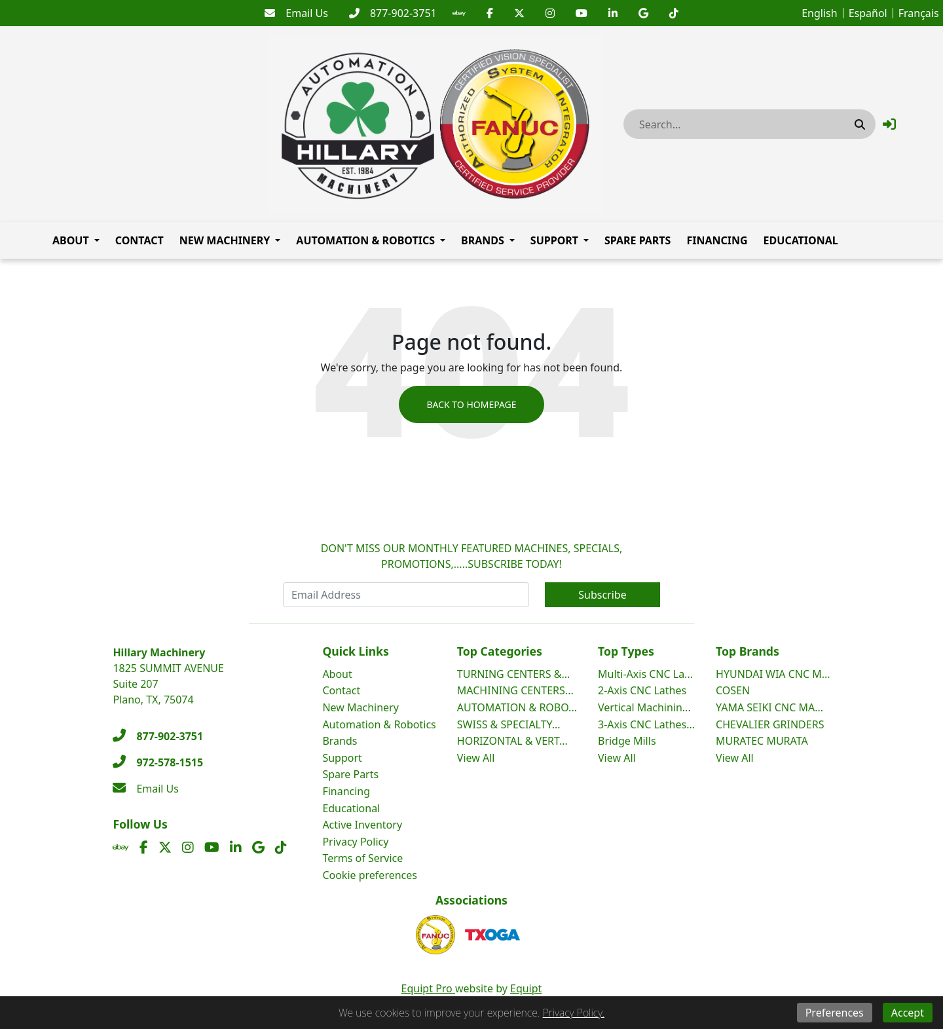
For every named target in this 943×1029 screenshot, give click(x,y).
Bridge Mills (627, 741)
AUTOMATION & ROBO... (517, 707)
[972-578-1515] (158, 762)
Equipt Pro (428, 988)
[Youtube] (581, 13)
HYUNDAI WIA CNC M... (773, 674)
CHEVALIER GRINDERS (770, 724)
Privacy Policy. (573, 1012)
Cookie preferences (369, 875)
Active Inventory (362, 824)
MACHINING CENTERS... (515, 690)
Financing (716, 240)
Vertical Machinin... (644, 707)
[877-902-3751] (393, 13)
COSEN (733, 690)
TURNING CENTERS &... (513, 674)
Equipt (526, 988)
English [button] (819, 13)
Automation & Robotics (365, 240)
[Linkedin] (613, 13)
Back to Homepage (471, 404)
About (70, 240)
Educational (801, 240)
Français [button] (918, 13)
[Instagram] (550, 13)
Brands (482, 240)
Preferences (834, 1012)
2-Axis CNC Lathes (642, 690)
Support (554, 240)
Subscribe (602, 595)
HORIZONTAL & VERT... (512, 741)
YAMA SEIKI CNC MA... (769, 707)
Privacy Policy (355, 841)
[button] (889, 124)
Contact (139, 240)
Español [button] (868, 13)
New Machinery (224, 240)
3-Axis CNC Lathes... (646, 724)
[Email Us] (296, 13)
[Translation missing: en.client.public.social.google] (643, 13)
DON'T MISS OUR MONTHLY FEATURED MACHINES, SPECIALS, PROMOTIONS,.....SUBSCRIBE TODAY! (472, 556)
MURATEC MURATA (762, 741)
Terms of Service (362, 858)
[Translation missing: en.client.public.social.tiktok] (673, 13)
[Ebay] (459, 13)
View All (476, 758)
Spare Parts (637, 240)
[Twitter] (519, 13)
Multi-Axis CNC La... (645, 674)
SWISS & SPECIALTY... (509, 724)
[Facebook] (490, 13)
